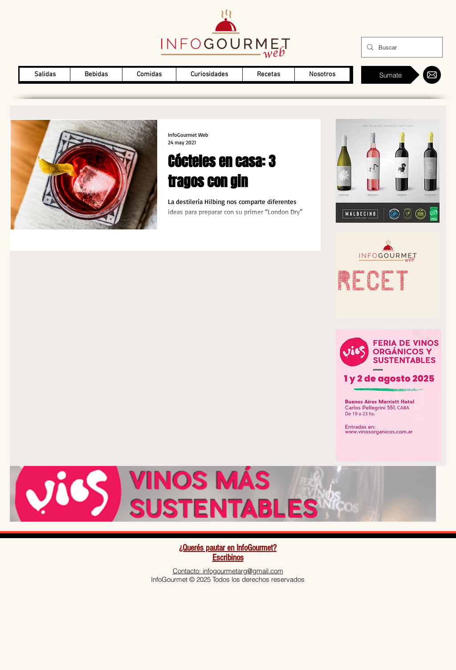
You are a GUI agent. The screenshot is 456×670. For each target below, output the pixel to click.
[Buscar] (401, 47)
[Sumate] (390, 75)
